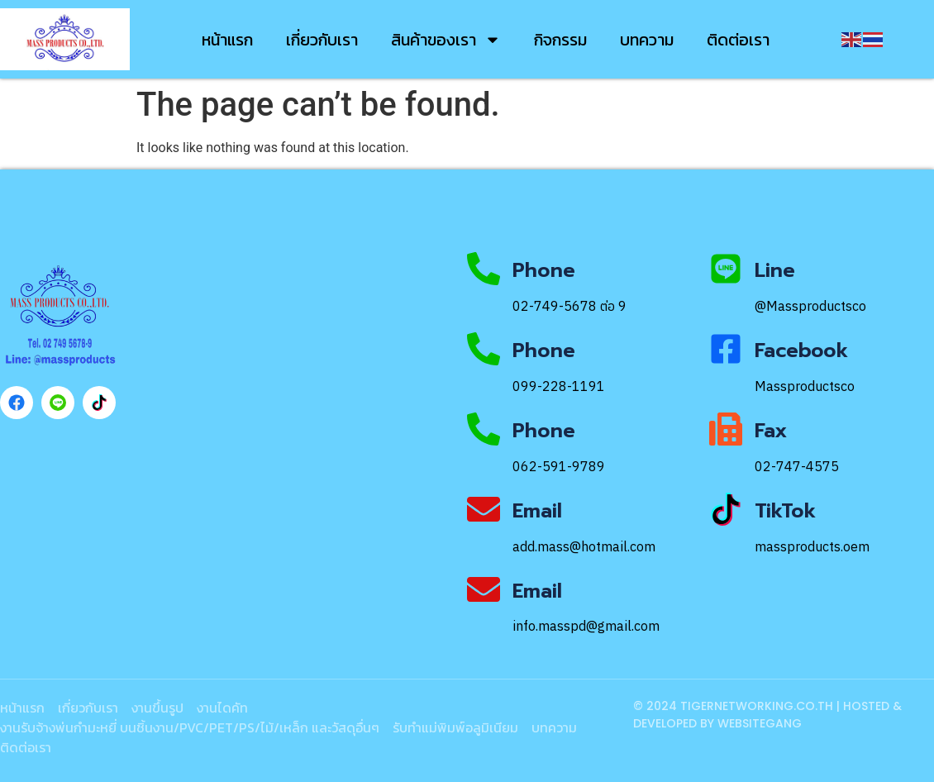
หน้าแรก (227, 39)
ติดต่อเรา (738, 39)
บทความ (647, 39)
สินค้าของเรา (446, 39)
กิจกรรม (560, 39)
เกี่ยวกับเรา (322, 39)
